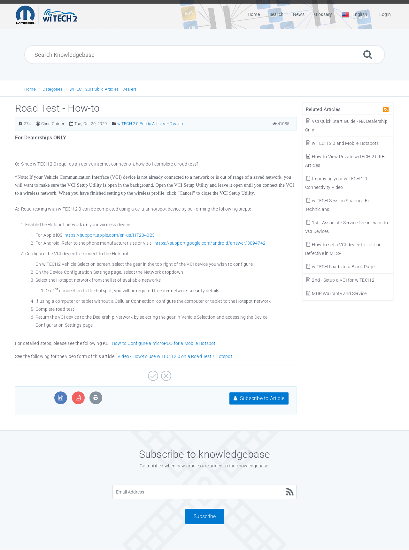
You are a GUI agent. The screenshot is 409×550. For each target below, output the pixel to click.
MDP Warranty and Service (336, 293)
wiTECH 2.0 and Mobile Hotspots (342, 143)
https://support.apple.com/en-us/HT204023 (110, 235)
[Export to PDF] (78, 397)
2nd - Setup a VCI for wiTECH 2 (339, 280)
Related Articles (323, 109)
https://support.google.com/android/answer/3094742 (210, 243)
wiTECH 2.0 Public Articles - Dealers (103, 89)
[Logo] (46, 14)
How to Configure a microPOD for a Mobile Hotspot (164, 343)
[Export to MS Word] (60, 397)
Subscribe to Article (259, 398)
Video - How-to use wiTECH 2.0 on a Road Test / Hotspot (175, 356)
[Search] (367, 54)
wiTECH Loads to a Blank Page (339, 266)
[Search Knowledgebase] (204, 54)
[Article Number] (21, 124)
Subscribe (205, 516)
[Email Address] (204, 492)
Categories (52, 89)
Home (30, 89)
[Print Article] (96, 397)
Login (385, 14)
